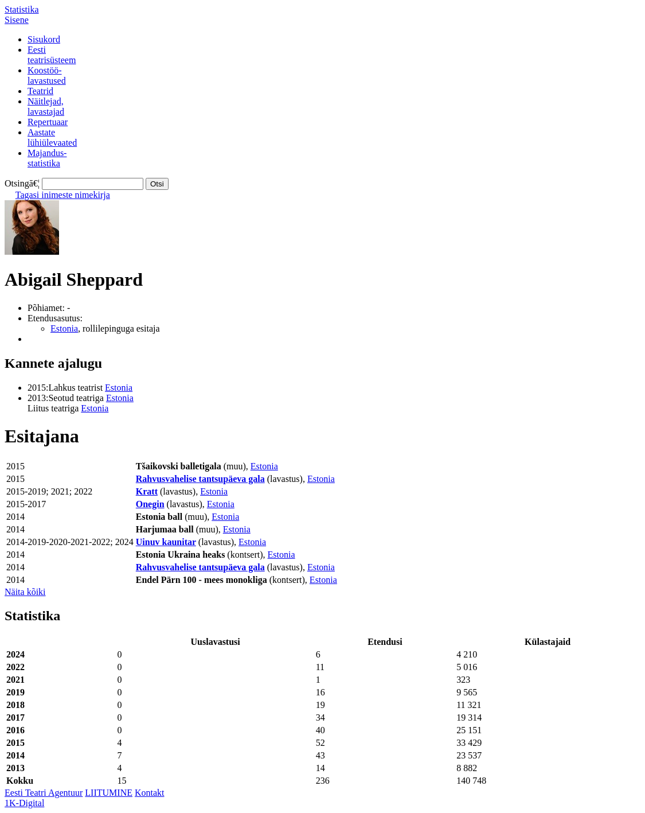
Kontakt (150, 793)
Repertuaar (48, 122)
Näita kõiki (25, 592)
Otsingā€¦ (22, 183)
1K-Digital (24, 803)
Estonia (64, 328)
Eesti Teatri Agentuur (44, 793)
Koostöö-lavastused (47, 75)
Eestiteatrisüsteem (52, 55)
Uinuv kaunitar (166, 542)
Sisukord (44, 39)
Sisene (17, 20)
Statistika (22, 9)
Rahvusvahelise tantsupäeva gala (200, 479)
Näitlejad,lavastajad (46, 106)
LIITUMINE (108, 793)
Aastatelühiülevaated (52, 137)
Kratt (147, 491)
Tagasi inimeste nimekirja (62, 195)
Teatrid (40, 91)
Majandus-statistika (47, 158)
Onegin (150, 504)
